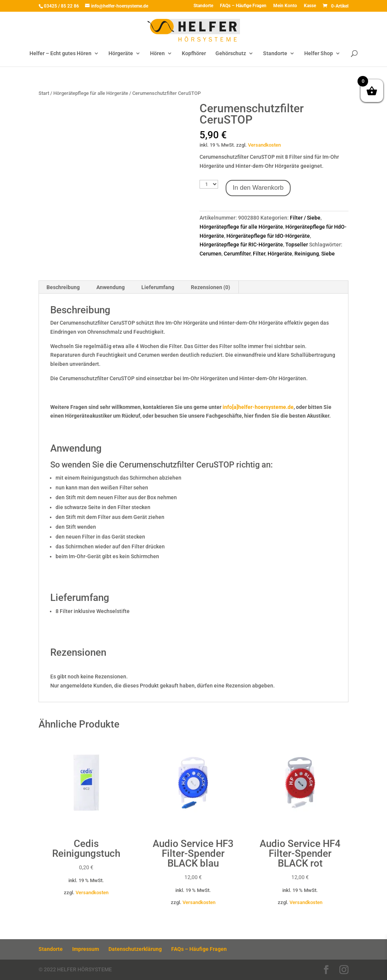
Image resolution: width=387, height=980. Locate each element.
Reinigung (306, 254)
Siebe (328, 254)
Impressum (85, 949)
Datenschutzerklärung (135, 949)
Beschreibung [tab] (63, 287)
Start (44, 93)
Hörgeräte (120, 53)
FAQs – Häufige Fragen (243, 5)
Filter (259, 254)
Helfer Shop (318, 53)
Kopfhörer (194, 53)
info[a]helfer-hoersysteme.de (258, 407)
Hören (157, 53)
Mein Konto (285, 5)
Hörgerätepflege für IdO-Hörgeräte (268, 236)
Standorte (203, 5)
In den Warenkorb (258, 187)
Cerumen (210, 254)
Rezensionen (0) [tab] (210, 287)
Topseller (296, 245)
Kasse (310, 5)
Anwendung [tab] (110, 287)
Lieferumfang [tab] (157, 287)
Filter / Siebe (305, 218)
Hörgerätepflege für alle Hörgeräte (90, 93)
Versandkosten (264, 145)
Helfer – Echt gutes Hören (60, 53)
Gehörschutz (230, 53)
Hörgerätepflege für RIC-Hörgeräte (241, 245)
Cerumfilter (237, 254)
